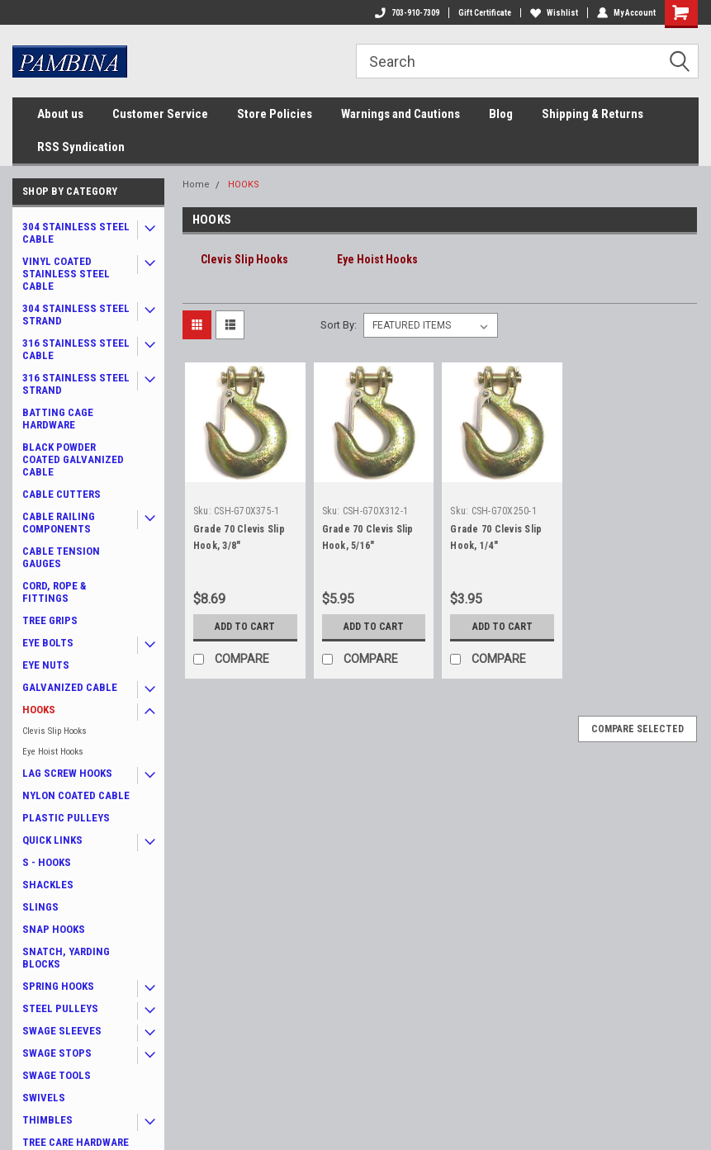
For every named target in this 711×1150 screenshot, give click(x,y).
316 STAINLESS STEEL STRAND (76, 384)
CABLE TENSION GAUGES (61, 557)
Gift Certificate (484, 12)
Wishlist (554, 12)
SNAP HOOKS (53, 929)
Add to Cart (245, 626)
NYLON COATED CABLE (76, 795)
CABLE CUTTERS (61, 494)
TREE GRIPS (50, 620)
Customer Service (160, 113)
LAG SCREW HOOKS (67, 773)
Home (196, 184)
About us (60, 113)
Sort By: (338, 325)
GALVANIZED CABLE (69, 687)
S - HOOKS (46, 862)
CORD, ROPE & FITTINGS (54, 592)
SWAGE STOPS (57, 1053)
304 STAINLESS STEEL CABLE (76, 232)
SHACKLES (47, 884)
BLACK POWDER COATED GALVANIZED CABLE (73, 459)
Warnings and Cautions (400, 113)
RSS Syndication (81, 147)
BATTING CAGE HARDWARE (57, 418)
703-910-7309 (407, 12)
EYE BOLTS (47, 643)
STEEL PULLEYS (60, 1008)
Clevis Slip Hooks (54, 731)
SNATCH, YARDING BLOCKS (66, 957)
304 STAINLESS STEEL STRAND (76, 314)
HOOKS (38, 709)
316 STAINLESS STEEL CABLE (76, 349)
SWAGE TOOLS (56, 1075)
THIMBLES (47, 1120)
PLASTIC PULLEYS (66, 818)
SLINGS (40, 907)
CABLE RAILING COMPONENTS (58, 522)
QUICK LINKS (52, 840)
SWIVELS (43, 1097)
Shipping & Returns (592, 113)
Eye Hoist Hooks (52, 751)
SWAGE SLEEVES (62, 1031)
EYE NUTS (45, 665)
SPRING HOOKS (58, 986)
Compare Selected (637, 729)
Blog (501, 113)
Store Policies (274, 113)
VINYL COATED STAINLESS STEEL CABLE (66, 273)
